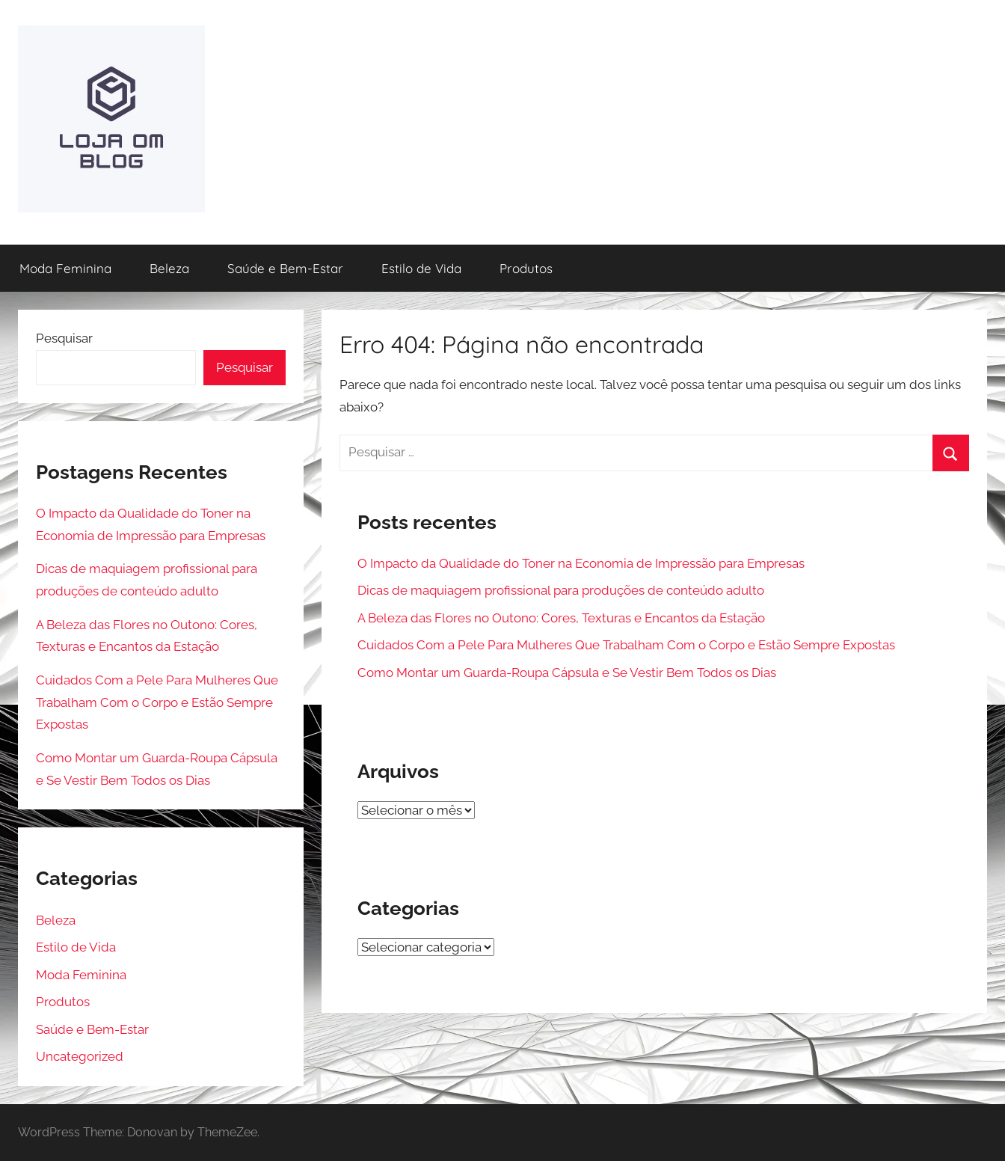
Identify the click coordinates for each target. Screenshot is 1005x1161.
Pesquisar (64, 338)
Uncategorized (79, 1056)
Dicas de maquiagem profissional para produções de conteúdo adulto (560, 590)
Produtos (526, 268)
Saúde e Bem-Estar (285, 268)
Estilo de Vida (421, 268)
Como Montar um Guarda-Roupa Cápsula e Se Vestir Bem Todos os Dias (566, 672)
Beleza (169, 268)
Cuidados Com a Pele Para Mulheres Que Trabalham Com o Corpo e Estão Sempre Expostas (626, 644)
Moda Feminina (65, 268)
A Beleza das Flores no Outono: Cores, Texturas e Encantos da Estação (561, 617)
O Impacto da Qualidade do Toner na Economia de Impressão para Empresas (581, 563)
